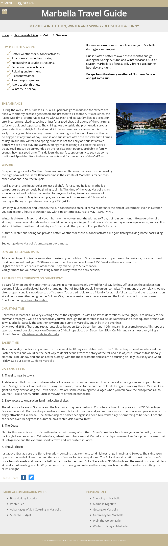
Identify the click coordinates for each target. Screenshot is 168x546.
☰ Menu (7, 3)
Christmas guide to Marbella (40, 334)
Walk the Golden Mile (107, 520)
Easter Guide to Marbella (38, 361)
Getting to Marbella (105, 509)
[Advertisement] (141, 170)
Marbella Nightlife (104, 504)
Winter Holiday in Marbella (110, 526)
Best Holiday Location (24, 498)
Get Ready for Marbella (108, 515)
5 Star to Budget (20, 515)
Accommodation (26, 35)
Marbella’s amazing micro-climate (45, 243)
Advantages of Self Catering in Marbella (35, 509)
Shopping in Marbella (106, 498)
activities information (34, 300)
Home (5, 35)
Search (28, 3)
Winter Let (17, 504)
